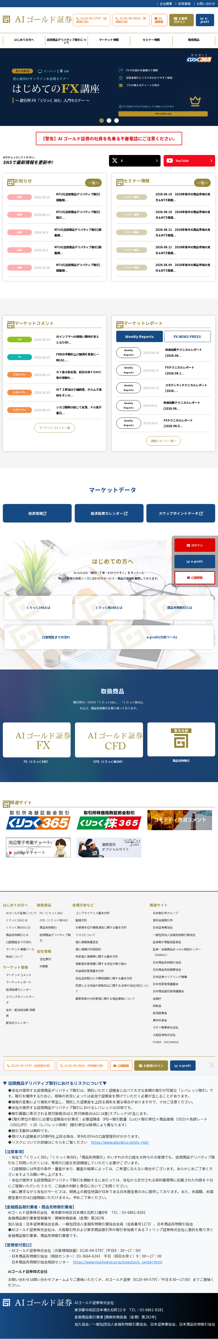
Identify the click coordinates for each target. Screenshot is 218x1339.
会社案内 (45, 959)
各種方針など (83, 904)
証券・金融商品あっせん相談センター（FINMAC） (177, 952)
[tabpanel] (109, 87)
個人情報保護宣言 (87, 942)
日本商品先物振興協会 (167, 969)
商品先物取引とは (179, 607)
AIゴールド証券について (21, 913)
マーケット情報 (109, 40)
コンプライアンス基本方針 (93, 913)
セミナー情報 (151, 40)
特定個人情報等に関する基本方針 (97, 956)
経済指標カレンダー (109, 513)
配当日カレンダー (17, 1023)
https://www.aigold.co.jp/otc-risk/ (120, 1142)
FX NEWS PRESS (187, 336)
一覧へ (93, 182)
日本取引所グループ (165, 913)
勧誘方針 (81, 920)
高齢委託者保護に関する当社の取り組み (101, 963)
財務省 (157, 1006)
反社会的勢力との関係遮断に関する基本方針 (104, 978)
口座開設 (159, 19)
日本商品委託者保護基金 (168, 991)
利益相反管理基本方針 (90, 971)
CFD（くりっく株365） (109, 743)
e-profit (204, 19)
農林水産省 (160, 1020)
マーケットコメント (18, 975)
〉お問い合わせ (204, 3)
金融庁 (157, 998)
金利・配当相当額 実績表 (20, 1013)
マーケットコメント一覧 (54, 428)
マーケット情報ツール (20, 949)
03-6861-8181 (151, 1309)
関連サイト (159, 904)
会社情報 (44, 951)
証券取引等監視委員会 (167, 942)
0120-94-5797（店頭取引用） (91, 19)
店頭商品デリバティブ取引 (55, 938)
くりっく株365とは (108, 607)
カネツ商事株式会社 (165, 1027)
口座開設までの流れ (56, 637)
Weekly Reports (139, 336)
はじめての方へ (24, 40)
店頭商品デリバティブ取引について (66, 41)
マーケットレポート (18, 982)
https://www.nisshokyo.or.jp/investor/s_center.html (117, 1261)
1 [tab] (101, 120)
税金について (14, 956)
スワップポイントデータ (181, 513)
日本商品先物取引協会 (167, 962)
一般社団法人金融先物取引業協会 (174, 935)
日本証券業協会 (163, 927)
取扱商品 (193, 40)
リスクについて (85, 935)
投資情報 (37, 513)
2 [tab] (109, 120)
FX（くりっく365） (37, 743)
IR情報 (44, 966)
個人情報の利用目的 (88, 949)
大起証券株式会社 (164, 1035)
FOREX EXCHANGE (166, 1042)
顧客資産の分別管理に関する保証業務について (105, 998)
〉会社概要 (164, 3)
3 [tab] (116, 120)
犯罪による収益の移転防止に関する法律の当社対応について (112, 988)
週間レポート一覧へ (163, 441)
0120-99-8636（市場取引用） (130, 19)
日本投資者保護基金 (165, 984)
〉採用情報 (182, 3)
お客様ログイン (180, 19)
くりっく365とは (38, 607)
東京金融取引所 (163, 920)
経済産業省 (160, 1013)
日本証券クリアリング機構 (170, 977)
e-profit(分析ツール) (162, 637)
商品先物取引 (181, 742)
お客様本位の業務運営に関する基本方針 (101, 927)
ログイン (197, 545)
